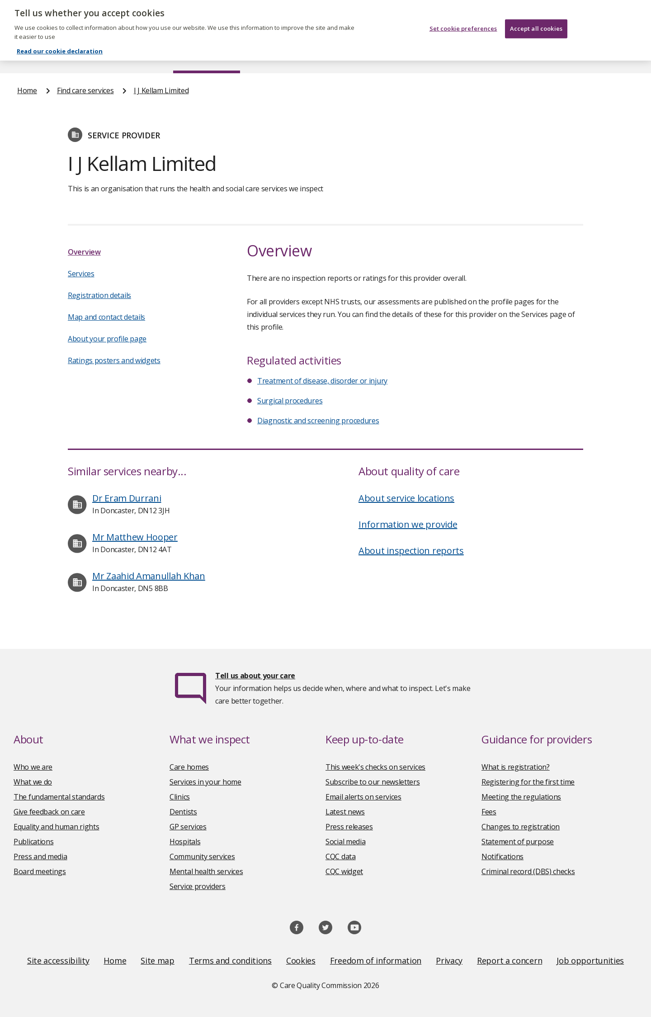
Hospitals (185, 842)
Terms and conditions (230, 960)
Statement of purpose (517, 842)
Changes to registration (520, 827)
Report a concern (509, 960)
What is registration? (515, 767)
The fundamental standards (59, 797)
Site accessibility (58, 960)
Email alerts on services (363, 797)
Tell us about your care (255, 676)
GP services (188, 827)
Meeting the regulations (521, 797)
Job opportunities (590, 960)
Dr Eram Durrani (126, 498)
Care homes (189, 767)
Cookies (301, 960)
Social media (345, 842)
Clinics (180, 797)
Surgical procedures (289, 401)
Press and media (40, 856)
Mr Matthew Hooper (135, 537)
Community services (202, 856)
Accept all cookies (536, 23)
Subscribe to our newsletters (373, 782)
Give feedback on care (49, 812)
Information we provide (408, 524)
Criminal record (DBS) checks (528, 871)
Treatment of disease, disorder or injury (322, 381)
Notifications (502, 856)
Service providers (198, 886)
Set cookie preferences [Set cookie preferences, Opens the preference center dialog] (463, 23)
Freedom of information (375, 960)
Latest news (345, 812)
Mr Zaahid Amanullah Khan (148, 576)
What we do (33, 782)
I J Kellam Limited (161, 90)
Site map (158, 960)
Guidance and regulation (500, 56)
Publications (384, 56)
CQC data (341, 856)
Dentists (183, 812)
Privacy (449, 960)
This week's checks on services (375, 767)
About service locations (406, 498)
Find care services (207, 56)
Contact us (615, 56)
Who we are (33, 767)
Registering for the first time (528, 782)
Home (27, 56)
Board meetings (40, 871)
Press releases (349, 827)
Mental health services (206, 871)
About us (107, 56)
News (300, 56)
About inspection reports (411, 550)
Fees (488, 812)
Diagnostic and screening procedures (318, 421)
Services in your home (205, 782)
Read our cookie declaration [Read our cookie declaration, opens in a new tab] (60, 46)
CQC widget (344, 871)
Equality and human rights (56, 827)
